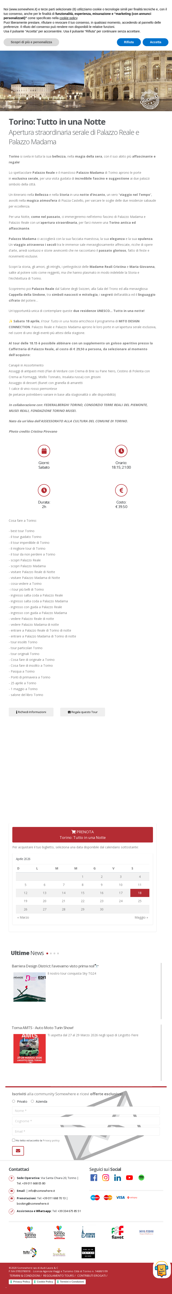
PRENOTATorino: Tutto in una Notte (83, 834)
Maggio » (141, 917)
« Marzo (23, 917)
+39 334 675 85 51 (69, 1211)
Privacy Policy (21, 1281)
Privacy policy (51, 1140)
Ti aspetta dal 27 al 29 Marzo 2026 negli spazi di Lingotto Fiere (92, 1035)
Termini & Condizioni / (26, 1276)
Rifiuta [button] (129, 42)
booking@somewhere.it (33, 1204)
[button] (47, 953)
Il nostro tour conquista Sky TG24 (71, 973)
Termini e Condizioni (72, 1281)
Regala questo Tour (83, 712)
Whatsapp (43, 1211)
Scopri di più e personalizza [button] (31, 42)
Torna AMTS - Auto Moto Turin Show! (42, 1027)
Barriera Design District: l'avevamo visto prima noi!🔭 (55, 966)
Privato (19, 1101)
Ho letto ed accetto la (36, 1140)
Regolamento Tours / (59, 1276)
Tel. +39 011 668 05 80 (31, 1183)
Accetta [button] (155, 42)
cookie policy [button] (68, 18)
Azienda (39, 1101)
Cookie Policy (45, 1281)
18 (140, 893)
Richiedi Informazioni (31, 712)
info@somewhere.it (41, 1191)
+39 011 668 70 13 (54, 1198)
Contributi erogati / (92, 1276)
